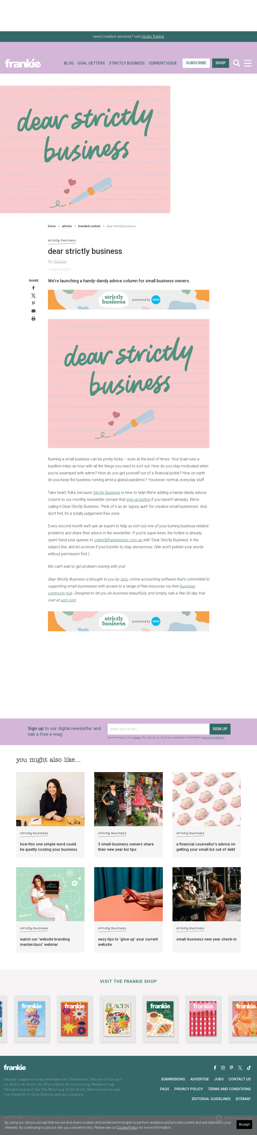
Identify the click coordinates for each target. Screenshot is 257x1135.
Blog (69, 63)
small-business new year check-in (206, 939)
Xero (124, 579)
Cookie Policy (127, 1127)
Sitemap (243, 1099)
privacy (137, 737)
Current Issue (163, 63)
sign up (220, 729)
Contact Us (240, 1079)
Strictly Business (127, 63)
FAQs (164, 1089)
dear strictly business (121, 226)
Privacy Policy (188, 1089)
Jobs (219, 1079)
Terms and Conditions (229, 1089)
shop (221, 63)
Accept (244, 1124)
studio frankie (153, 36)
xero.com (68, 600)
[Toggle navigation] (247, 63)
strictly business (62, 241)
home (52, 226)
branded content (89, 226)
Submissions (173, 1079)
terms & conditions (213, 737)
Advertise (199, 1079)
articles (67, 226)
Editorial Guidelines (211, 1099)
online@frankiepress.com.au (118, 540)
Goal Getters (91, 63)
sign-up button (138, 499)
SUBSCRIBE (196, 63)
